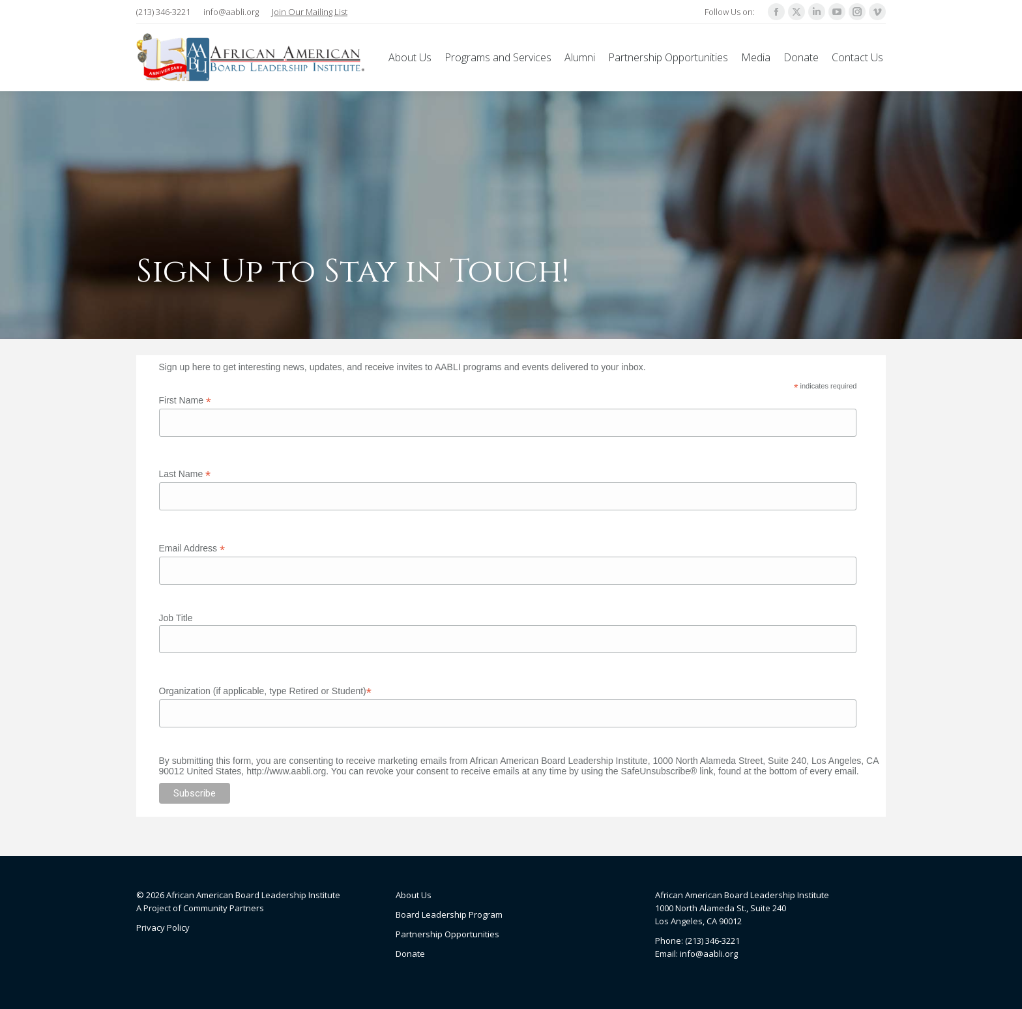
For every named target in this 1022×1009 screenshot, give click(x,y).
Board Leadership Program (449, 914)
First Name (185, 400)
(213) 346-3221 (163, 12)
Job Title (176, 618)
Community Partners (223, 908)
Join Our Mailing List (309, 12)
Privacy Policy (163, 927)
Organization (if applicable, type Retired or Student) (265, 691)
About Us (413, 895)
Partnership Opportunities (447, 934)
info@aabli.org (231, 12)
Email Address (192, 548)
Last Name (185, 474)
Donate (410, 953)
